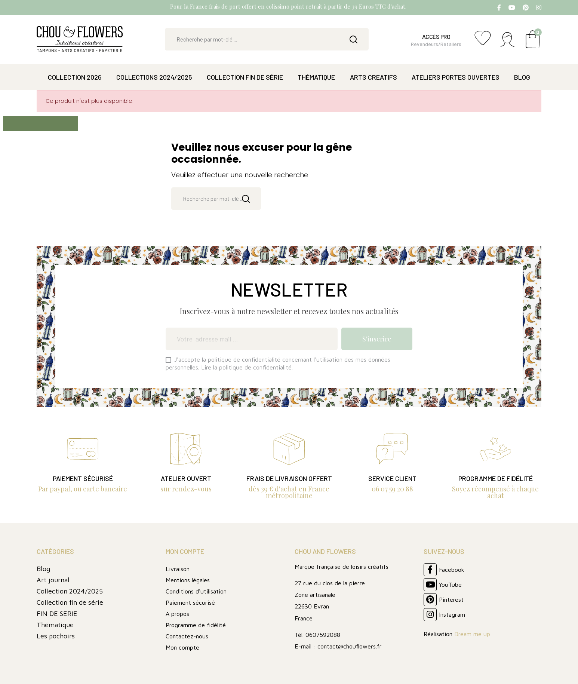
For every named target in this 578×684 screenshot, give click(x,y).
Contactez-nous (187, 636)
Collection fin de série (70, 602)
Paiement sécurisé (190, 602)
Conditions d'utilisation (196, 591)
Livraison (178, 568)
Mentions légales (188, 580)
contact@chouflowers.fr (349, 646)
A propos (177, 613)
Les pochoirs (56, 636)
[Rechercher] (267, 39)
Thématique (55, 625)
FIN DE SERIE (57, 613)
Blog (43, 569)
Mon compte (182, 647)
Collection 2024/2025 (70, 591)
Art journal (53, 580)
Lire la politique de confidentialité (246, 367)
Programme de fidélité (196, 625)
